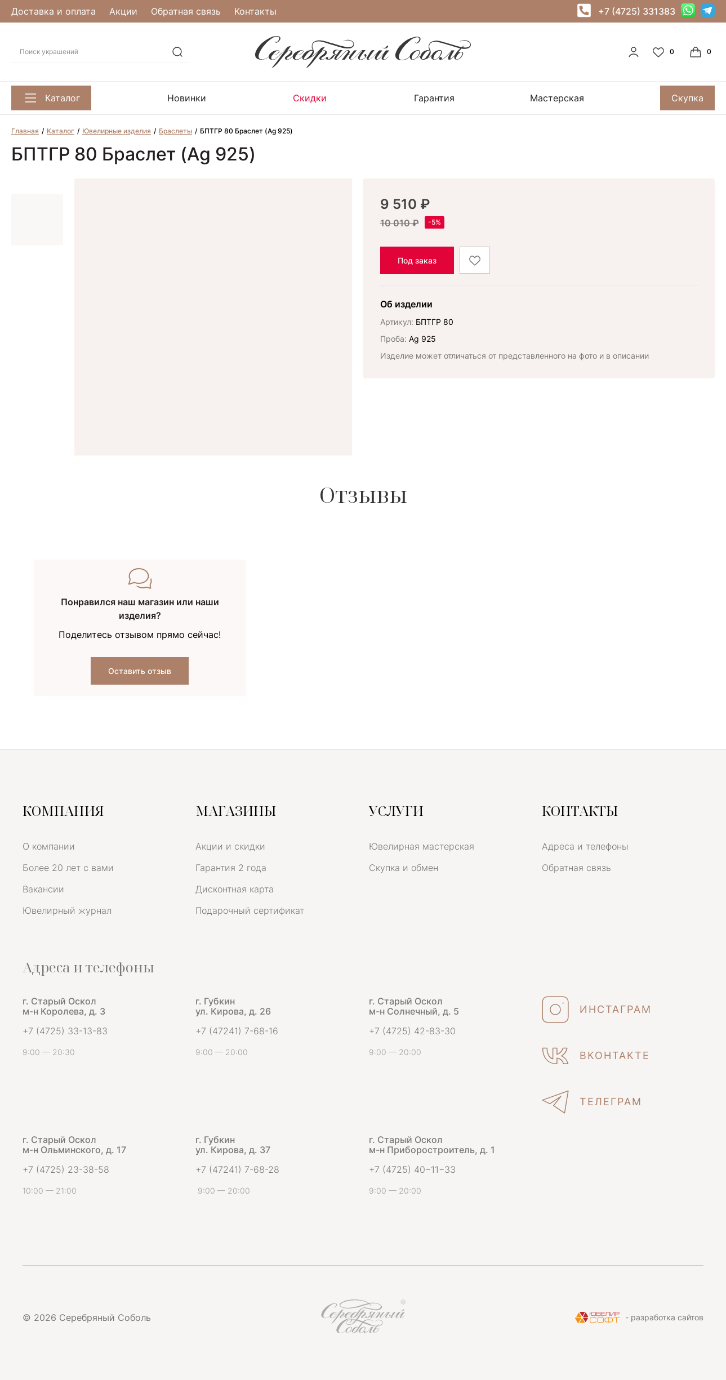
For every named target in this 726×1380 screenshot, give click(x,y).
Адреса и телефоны (585, 846)
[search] (177, 52)
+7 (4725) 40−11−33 (412, 1169)
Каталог (51, 98)
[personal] (633, 52)
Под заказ (417, 260)
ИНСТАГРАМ (597, 1009)
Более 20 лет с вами (68, 867)
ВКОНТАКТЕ (596, 1055)
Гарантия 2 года (230, 867)
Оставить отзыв (139, 671)
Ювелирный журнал (67, 910)
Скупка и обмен (403, 867)
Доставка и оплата (53, 11)
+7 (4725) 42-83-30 (412, 1031)
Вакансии (43, 889)
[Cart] (702, 52)
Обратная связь (186, 11)
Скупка (687, 98)
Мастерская (557, 98)
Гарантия (434, 98)
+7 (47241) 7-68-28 (237, 1169)
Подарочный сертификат (249, 910)
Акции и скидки (230, 846)
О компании (49, 846)
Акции (123, 11)
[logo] (363, 64)
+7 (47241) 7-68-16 (236, 1031)
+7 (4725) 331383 (636, 11)
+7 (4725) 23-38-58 (66, 1169)
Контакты (255, 11)
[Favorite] (665, 52)
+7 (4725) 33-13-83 (65, 1031)
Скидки (310, 98)
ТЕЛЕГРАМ (592, 1101)
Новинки (186, 98)
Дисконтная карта (234, 889)
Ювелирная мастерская (421, 846)
